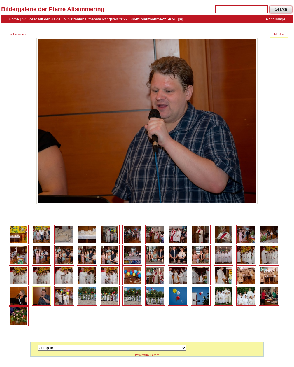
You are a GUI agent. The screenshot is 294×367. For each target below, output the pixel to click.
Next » (279, 34)
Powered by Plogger (147, 355)
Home (14, 19)
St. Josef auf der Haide (41, 19)
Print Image (275, 19)
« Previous (18, 34)
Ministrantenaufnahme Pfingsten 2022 (95, 19)
